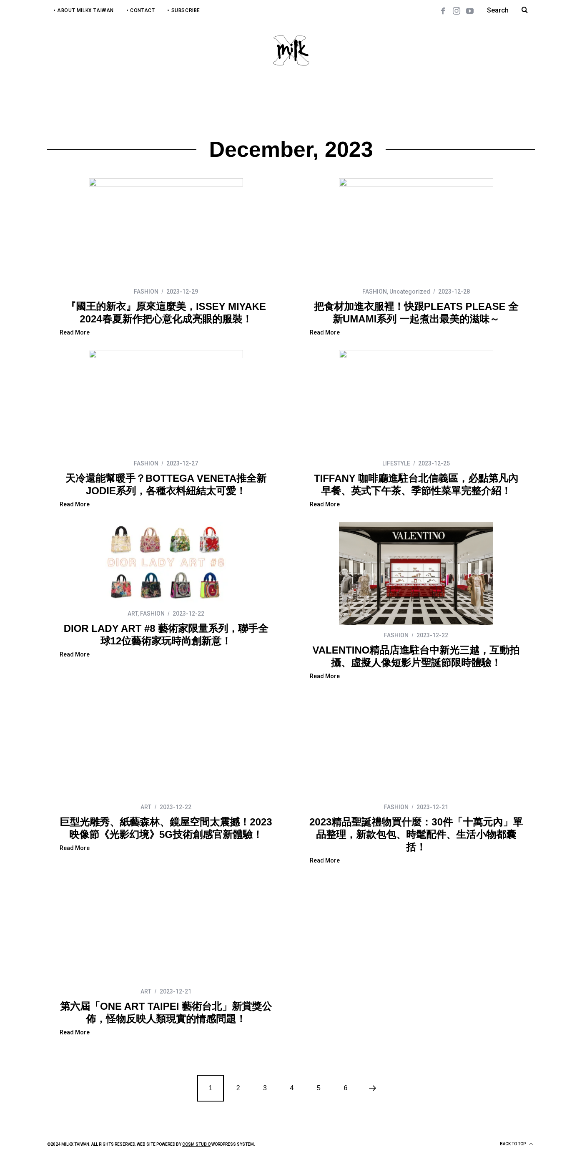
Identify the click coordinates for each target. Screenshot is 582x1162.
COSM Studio (196, 1144)
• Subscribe (183, 10)
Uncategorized (409, 291)
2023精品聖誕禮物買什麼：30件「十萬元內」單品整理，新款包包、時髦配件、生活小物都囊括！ (416, 834)
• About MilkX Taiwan (83, 10)
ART (133, 613)
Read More (75, 332)
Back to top (516, 1144)
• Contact (140, 10)
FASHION (146, 291)
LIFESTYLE (396, 463)
